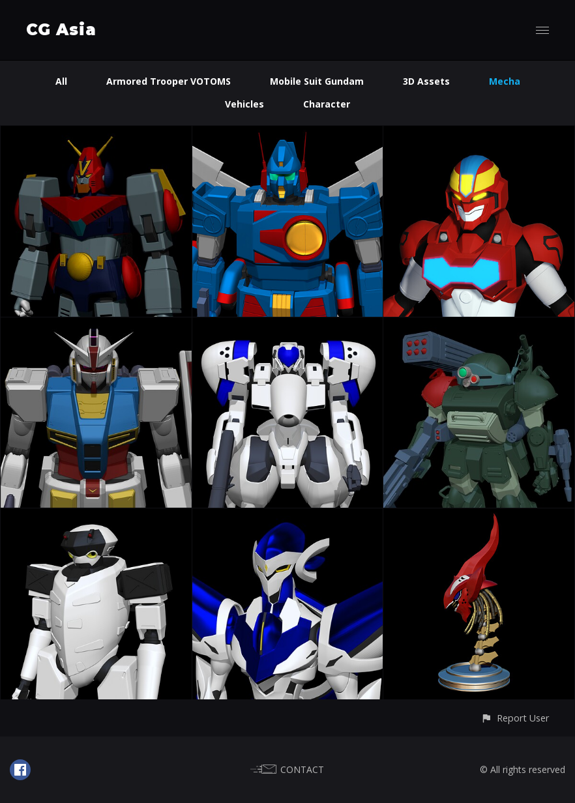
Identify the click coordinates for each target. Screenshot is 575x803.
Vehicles (244, 104)
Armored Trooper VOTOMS (168, 81)
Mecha (504, 81)
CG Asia (61, 29)
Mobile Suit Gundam (317, 81)
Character (326, 104)
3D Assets (426, 81)
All (61, 81)
